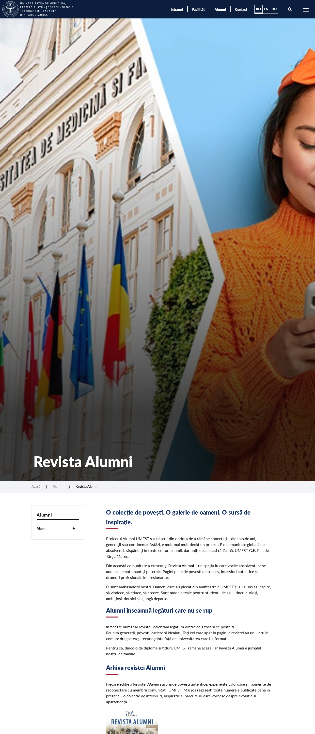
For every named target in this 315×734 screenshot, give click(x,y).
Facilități (198, 9)
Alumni (220, 9)
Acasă (36, 486)
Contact (241, 9)
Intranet (177, 9)
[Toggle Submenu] (74, 528)
